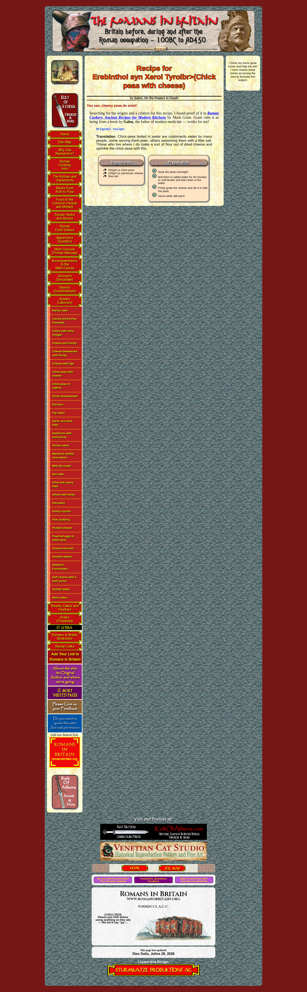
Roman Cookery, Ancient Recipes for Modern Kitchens (154, 115)
